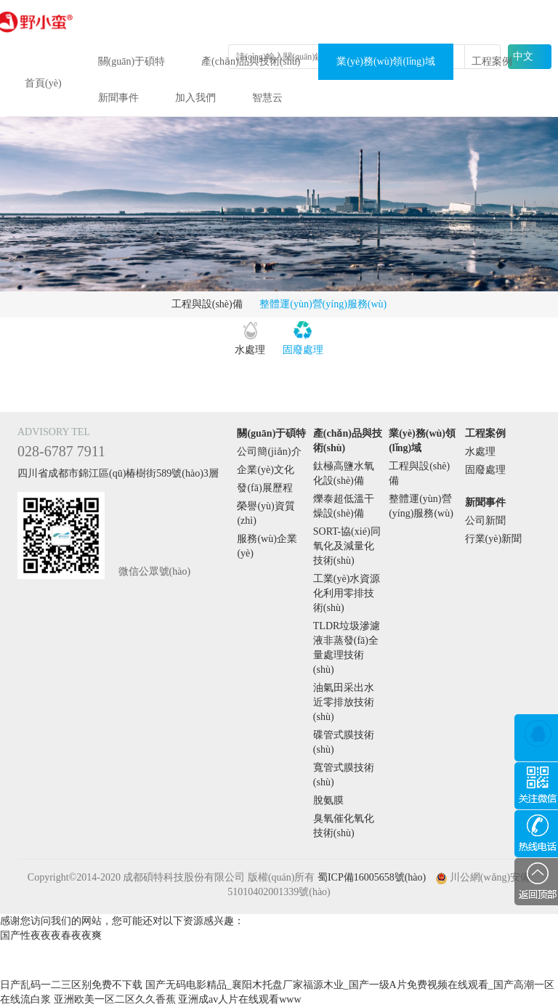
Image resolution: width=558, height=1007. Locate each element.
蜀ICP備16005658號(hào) (372, 877)
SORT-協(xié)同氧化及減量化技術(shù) (347, 546)
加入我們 (195, 97)
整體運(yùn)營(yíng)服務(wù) (323, 304)
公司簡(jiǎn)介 (269, 451)
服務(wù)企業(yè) (266, 546)
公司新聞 (485, 520)
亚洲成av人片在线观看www (240, 999)
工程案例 (492, 61)
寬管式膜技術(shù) (343, 775)
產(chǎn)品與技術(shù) (250, 61)
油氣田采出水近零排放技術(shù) (343, 702)
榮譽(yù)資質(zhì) (265, 513)
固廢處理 (303, 349)
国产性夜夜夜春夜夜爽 (51, 935)
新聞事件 (118, 97)
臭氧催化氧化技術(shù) (343, 825)
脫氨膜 (328, 800)
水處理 (250, 349)
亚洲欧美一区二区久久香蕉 (115, 999)
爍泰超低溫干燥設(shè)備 (343, 506)
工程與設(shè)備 (207, 304)
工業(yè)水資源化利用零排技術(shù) (347, 593)
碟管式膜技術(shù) (343, 742)
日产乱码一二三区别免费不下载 (71, 984)
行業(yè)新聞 (493, 538)
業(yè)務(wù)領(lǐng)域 (385, 61)
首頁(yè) (43, 83)
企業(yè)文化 (265, 469)
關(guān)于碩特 (132, 61)
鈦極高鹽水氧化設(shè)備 (343, 473)
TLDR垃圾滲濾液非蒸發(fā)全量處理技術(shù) (347, 647)
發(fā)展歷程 (264, 487)
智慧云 (267, 97)
